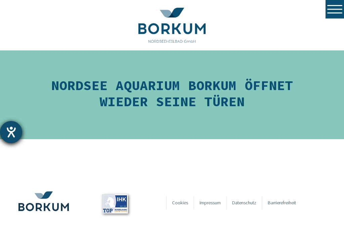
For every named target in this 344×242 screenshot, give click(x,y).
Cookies (180, 203)
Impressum (210, 203)
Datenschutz (244, 203)
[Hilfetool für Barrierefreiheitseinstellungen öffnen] (11, 132)
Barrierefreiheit (282, 203)
